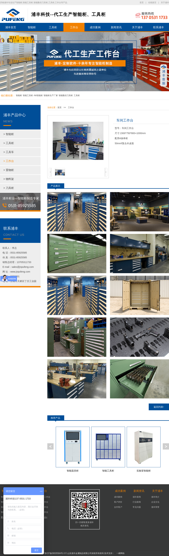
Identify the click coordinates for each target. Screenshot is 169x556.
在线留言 (152, 2)
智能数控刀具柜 (66, 95)
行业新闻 (137, 502)
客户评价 (118, 502)
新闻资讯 (116, 27)
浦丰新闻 (137, 497)
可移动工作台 (44, 497)
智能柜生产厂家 (51, 95)
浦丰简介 (155, 497)
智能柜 (32, 27)
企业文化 (155, 502)
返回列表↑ (159, 407)
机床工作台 (43, 502)
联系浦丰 (158, 27)
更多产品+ (42, 517)
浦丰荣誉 (155, 507)
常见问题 (137, 507)
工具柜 (53, 27)
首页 (142, 2)
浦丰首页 (10, 27)
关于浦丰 (165, 2)
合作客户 (118, 507)
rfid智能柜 (38, 95)
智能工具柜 (28, 95)
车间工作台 (43, 507)
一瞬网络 (119, 553)
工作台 (74, 27)
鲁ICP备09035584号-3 (54, 553)
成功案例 (95, 27)
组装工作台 (43, 512)
